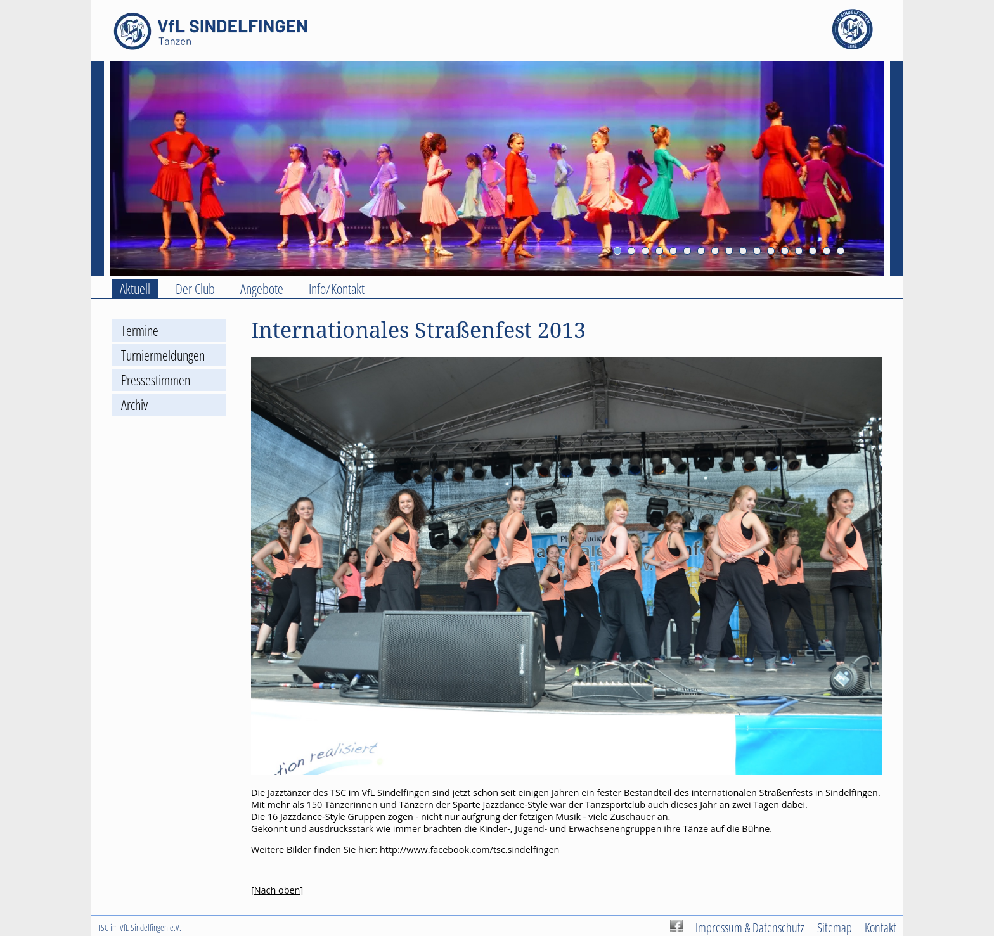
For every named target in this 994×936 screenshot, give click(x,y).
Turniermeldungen (163, 355)
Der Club (195, 288)
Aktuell (135, 288)
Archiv (134, 404)
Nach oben (277, 890)
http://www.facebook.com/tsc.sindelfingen (469, 849)
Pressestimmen (155, 380)
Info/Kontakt (337, 288)
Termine (139, 330)
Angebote (261, 288)
